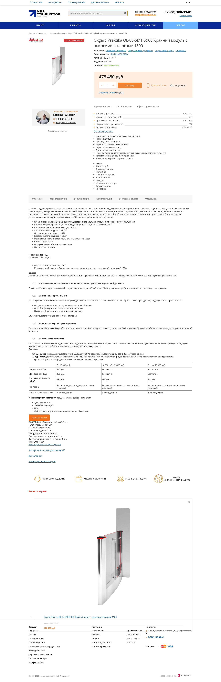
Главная (32, 33)
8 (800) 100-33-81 (178, 12)
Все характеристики (103, 131)
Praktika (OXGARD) (119, 54)
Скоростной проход (57, 33)
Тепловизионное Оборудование (44, 646)
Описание (37, 198)
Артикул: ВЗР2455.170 (51, 623)
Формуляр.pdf (35, 456)
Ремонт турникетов (101, 646)
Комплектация (104, 198)
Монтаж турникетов (101, 642)
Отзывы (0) (151, 198)
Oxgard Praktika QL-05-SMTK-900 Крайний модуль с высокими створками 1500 (80, 617)
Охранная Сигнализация (40, 654)
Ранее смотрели (38, 491)
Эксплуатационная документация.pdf (47, 450)
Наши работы (55, 2)
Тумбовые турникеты (116, 50)
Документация (81, 198)
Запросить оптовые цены (111, 92)
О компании (36, 2)
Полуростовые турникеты (140, 50)
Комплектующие (37, 642)
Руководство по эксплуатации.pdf (45, 444)
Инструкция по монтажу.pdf (42, 461)
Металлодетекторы (38, 658)
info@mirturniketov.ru (145, 14)
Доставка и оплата (100, 2)
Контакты (119, 2)
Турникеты (42, 33)
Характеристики (58, 198)
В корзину (129, 85)
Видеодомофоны (37, 650)
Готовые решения (76, 2)
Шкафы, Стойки (36, 662)
